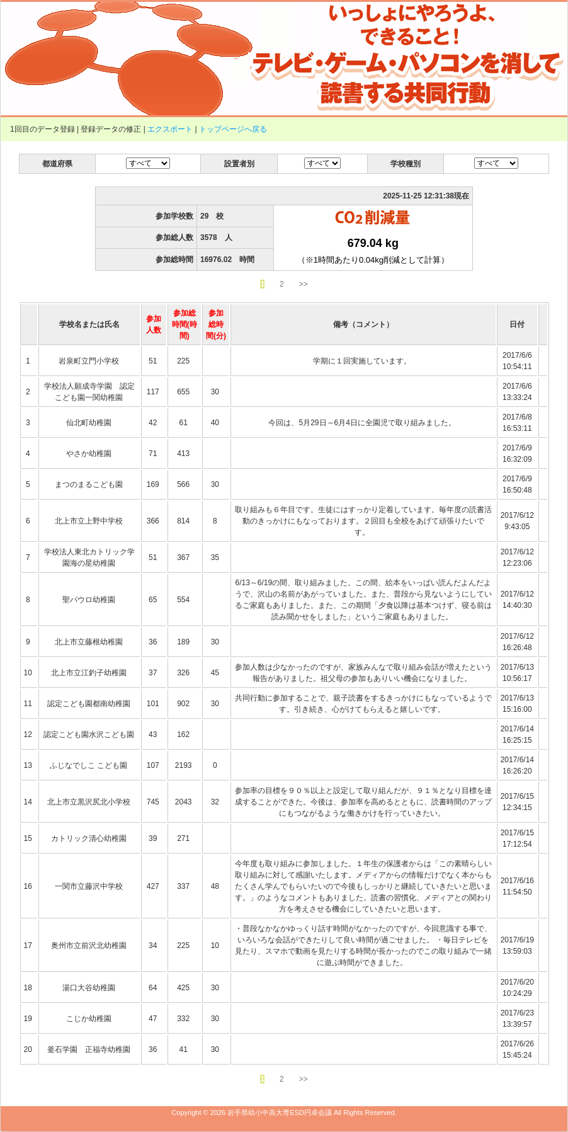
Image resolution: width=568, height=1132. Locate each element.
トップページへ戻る (233, 129)
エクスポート (170, 129)
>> (303, 284)
